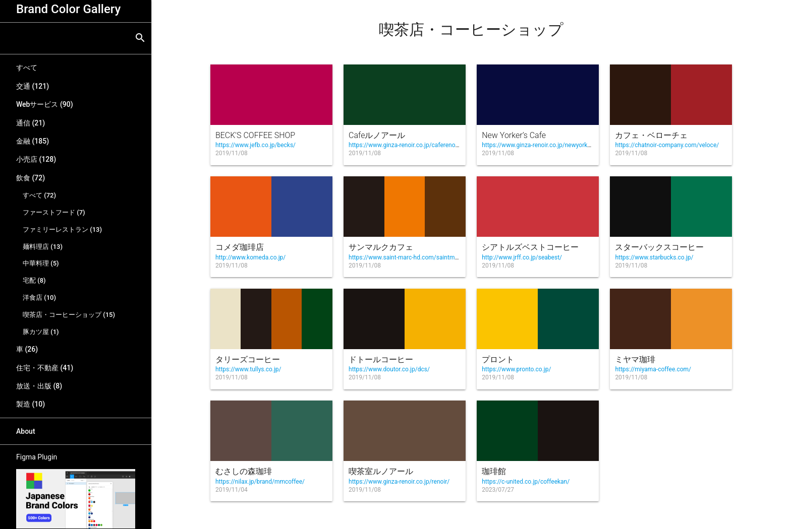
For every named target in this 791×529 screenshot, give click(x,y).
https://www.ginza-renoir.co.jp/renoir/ (399, 481)
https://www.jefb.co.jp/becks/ (255, 145)
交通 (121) (32, 86)
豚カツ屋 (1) (41, 332)
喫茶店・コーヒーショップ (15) (69, 314)
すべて (26, 67)
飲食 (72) (30, 178)
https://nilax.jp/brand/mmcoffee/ (260, 481)
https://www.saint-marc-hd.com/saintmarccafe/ (413, 257)
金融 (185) (32, 141)
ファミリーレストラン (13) (62, 229)
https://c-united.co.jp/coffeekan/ (526, 481)
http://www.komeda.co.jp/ (250, 257)
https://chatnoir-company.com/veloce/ (667, 145)
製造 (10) (30, 404)
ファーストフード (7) (54, 212)
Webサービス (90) (44, 104)
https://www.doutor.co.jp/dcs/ (389, 369)
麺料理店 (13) (43, 246)
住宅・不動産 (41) (44, 368)
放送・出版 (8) (39, 386)
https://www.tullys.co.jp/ (248, 369)
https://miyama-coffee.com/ (653, 369)
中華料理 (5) (41, 263)
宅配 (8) (34, 280)
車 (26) (27, 349)
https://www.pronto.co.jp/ (516, 369)
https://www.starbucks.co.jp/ (654, 257)
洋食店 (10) (39, 297)
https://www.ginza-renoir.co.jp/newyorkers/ (540, 145)
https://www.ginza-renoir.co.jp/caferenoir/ (405, 145)
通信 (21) (30, 123)
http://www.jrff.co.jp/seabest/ (522, 257)
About (25, 431)
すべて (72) (39, 195)
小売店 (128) (36, 159)
